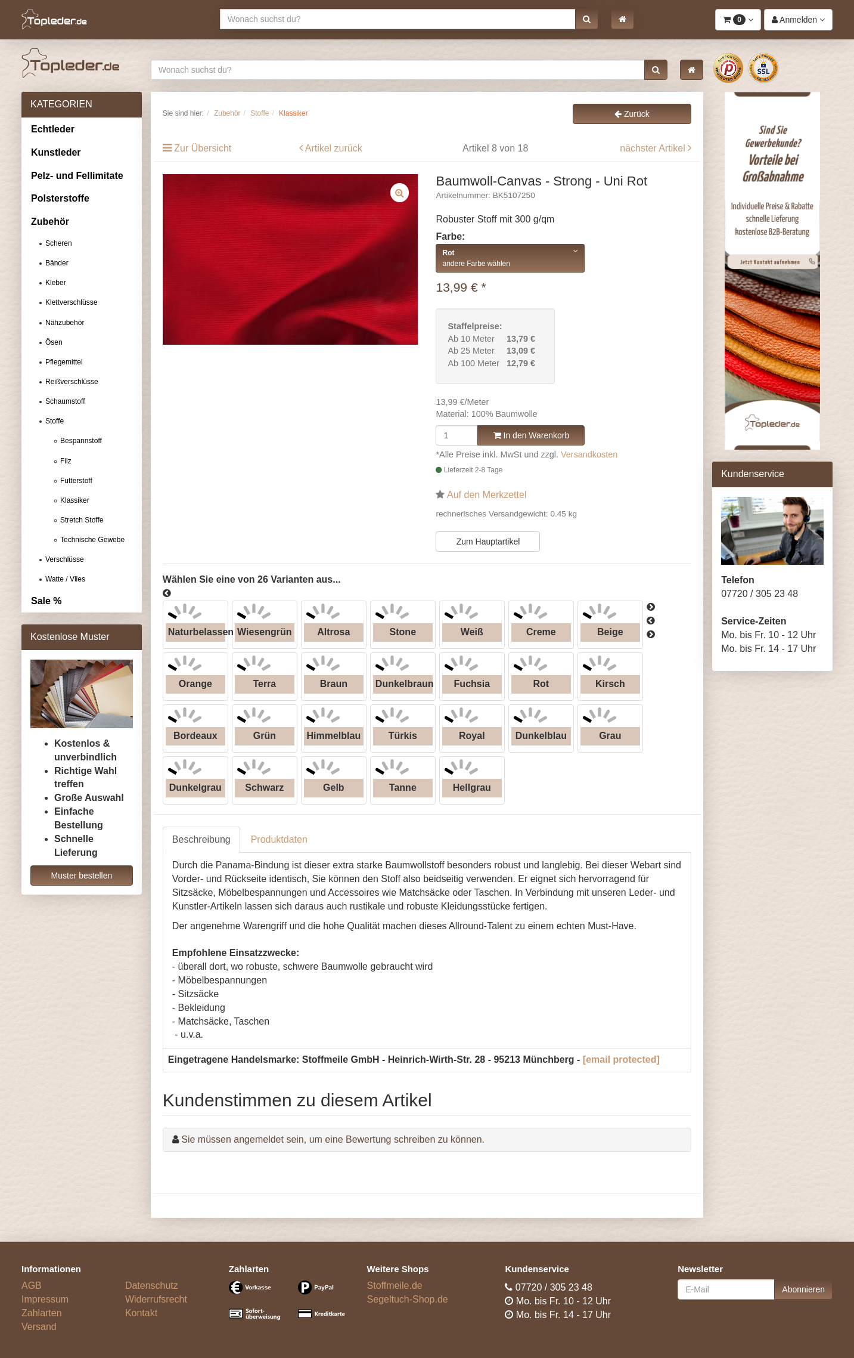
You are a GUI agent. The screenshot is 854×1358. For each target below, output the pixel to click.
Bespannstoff (81, 441)
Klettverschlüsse (71, 302)
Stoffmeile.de (395, 1285)
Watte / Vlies (65, 579)
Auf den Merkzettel (486, 495)
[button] (586, 19)
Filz (66, 461)
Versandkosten (589, 454)
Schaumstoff (65, 401)
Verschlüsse (64, 559)
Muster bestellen (82, 875)
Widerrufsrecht (156, 1299)
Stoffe (54, 421)
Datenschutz (151, 1285)
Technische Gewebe (92, 540)
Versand (39, 1327)
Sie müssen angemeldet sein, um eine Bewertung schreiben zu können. (333, 1139)
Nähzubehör (64, 322)
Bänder (57, 263)
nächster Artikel (654, 148)
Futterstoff (76, 481)
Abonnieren (803, 1289)
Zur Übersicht (202, 148)
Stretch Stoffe (82, 520)
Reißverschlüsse (71, 382)
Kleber (55, 283)
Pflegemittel (64, 362)
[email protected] (621, 1059)
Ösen (54, 342)
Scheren (58, 243)
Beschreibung (201, 839)
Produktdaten (279, 839)
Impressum (45, 1299)
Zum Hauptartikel (488, 541)
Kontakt (141, 1313)
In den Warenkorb (531, 435)
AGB (31, 1285)
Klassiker (74, 500)
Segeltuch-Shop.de (407, 1299)
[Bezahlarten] (289, 1305)
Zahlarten (41, 1313)
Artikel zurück (333, 148)
